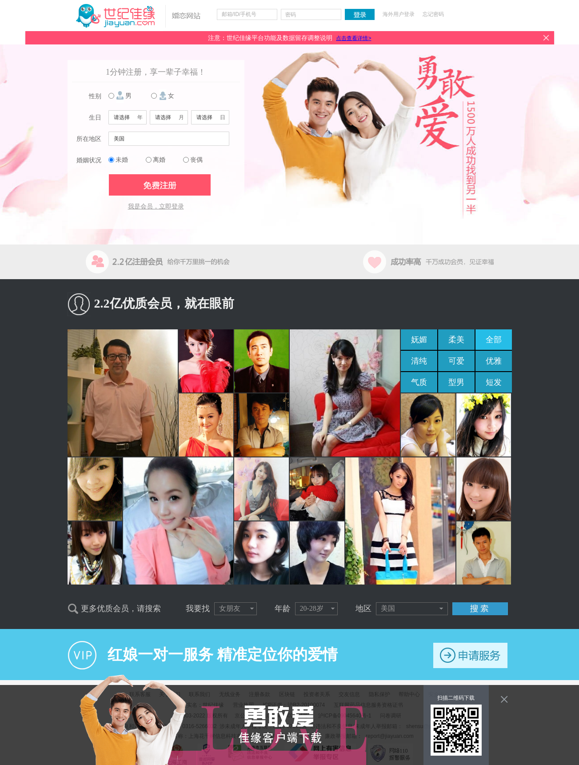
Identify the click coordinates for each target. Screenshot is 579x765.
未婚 (122, 159)
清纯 (419, 360)
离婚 (159, 159)
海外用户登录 (399, 14)
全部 (494, 339)
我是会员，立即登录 (156, 206)
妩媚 (419, 339)
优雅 (494, 360)
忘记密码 (433, 14)
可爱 (456, 360)
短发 (494, 382)
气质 (419, 382)
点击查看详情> (353, 38)
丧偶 (196, 159)
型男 (456, 382)
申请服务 (470, 655)
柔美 (456, 339)
